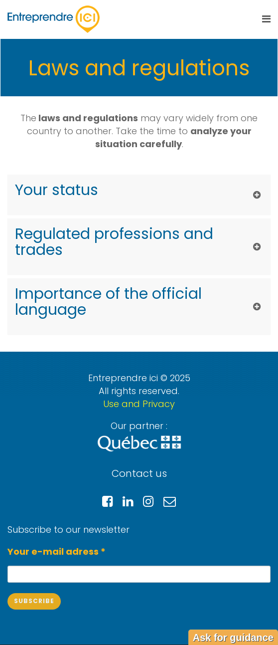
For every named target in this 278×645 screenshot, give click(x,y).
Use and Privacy (139, 404)
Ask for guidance (233, 637)
